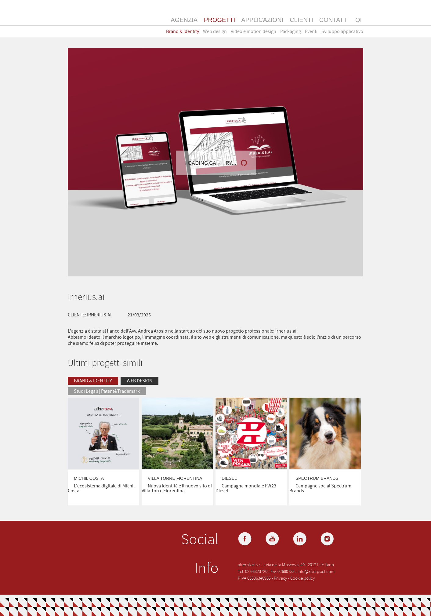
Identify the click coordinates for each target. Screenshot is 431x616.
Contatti (334, 19)
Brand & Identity (182, 31)
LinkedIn (300, 539)
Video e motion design (253, 31)
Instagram (327, 539)
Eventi (311, 31)
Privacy (280, 578)
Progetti (219, 19)
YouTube (273, 539)
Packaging (290, 31)
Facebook (245, 539)
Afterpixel (91, 19)
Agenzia (184, 19)
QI (358, 19)
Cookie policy (302, 578)
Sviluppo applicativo (342, 31)
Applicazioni (262, 19)
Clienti (301, 19)
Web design (215, 31)
